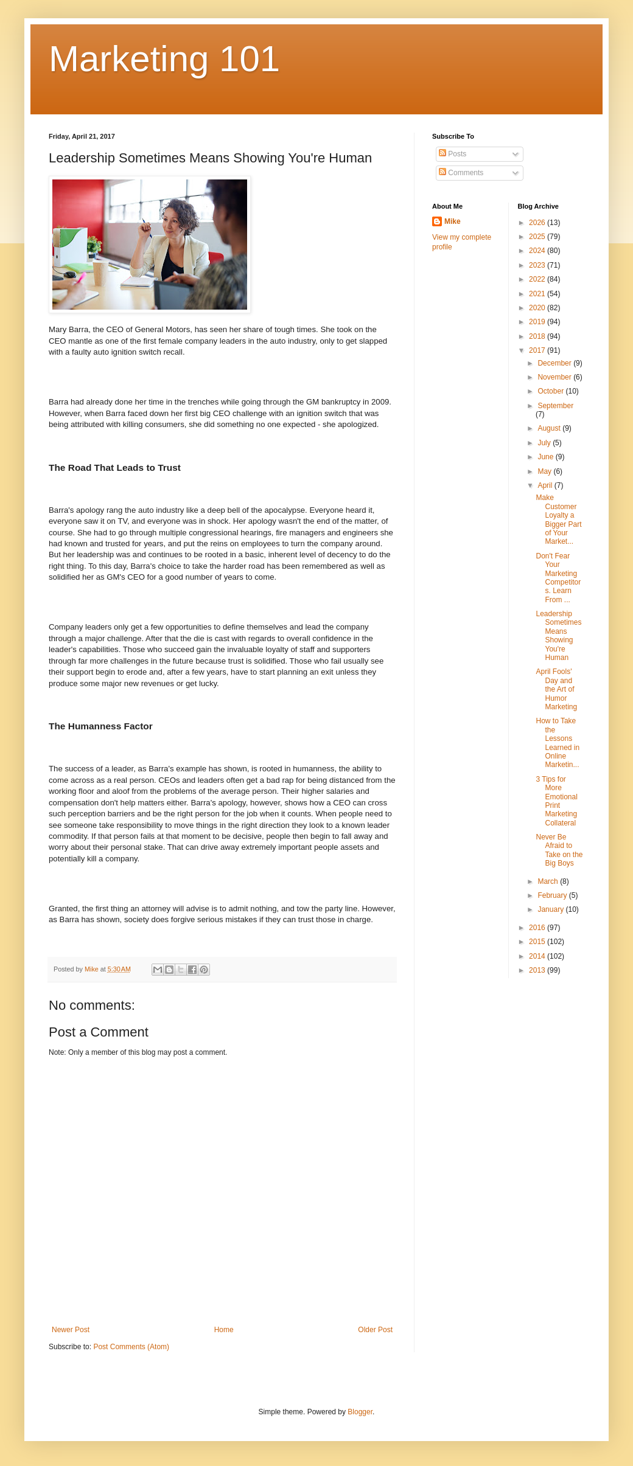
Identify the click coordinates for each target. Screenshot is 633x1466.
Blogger (360, 1412)
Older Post (375, 1329)
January (551, 909)
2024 (538, 250)
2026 (538, 222)
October (551, 391)
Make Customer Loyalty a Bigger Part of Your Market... (558, 519)
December (555, 363)
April (545, 485)
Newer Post (70, 1329)
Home (224, 1329)
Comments (461, 172)
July (545, 443)
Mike (452, 221)
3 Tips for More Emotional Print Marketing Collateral (556, 801)
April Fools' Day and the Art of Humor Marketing (556, 689)
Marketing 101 (164, 58)
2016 (538, 927)
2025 (538, 236)
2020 (538, 308)
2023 (538, 265)
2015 (538, 941)
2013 (538, 970)
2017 (538, 350)
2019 (538, 322)
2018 (538, 336)
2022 (538, 279)
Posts (452, 154)
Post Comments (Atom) (131, 1347)
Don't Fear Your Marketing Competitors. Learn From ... (558, 578)
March (548, 881)
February (552, 895)
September (555, 405)
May (545, 471)
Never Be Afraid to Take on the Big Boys (559, 850)
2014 (538, 956)
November (555, 377)
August (549, 428)
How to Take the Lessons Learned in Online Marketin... (557, 743)
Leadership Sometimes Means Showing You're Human (558, 636)
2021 (538, 294)
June (546, 457)
